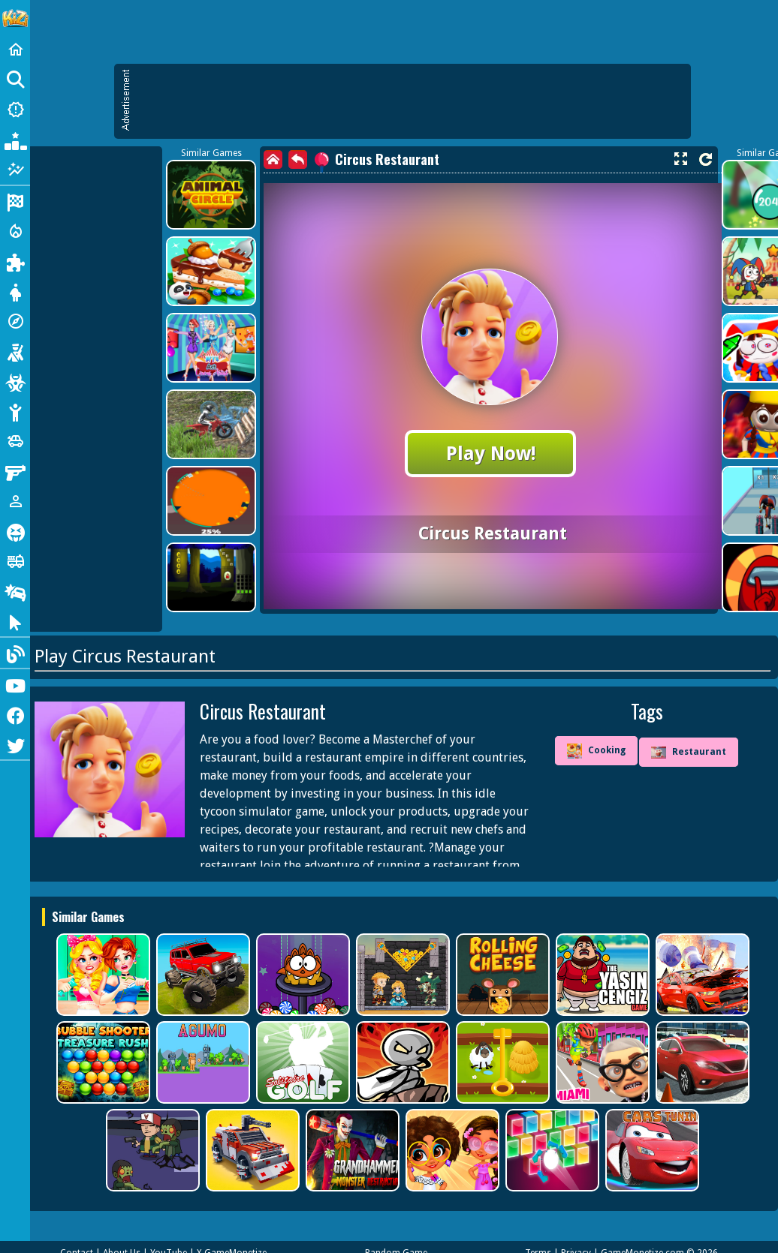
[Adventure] (15, 321)
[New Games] (15, 110)
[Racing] (15, 201)
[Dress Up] (15, 291)
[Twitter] (15, 744)
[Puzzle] (15, 261)
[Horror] (15, 531)
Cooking (596, 751)
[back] (297, 159)
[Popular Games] (15, 140)
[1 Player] (15, 501)
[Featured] (15, 170)
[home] (273, 159)
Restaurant (688, 753)
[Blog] (15, 653)
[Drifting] (15, 591)
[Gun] (15, 471)
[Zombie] (15, 381)
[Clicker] (15, 621)
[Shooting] (15, 351)
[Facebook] (15, 714)
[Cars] (15, 441)
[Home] (15, 50)
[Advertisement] (410, 101)
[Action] (15, 231)
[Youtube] (15, 684)
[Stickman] (15, 411)
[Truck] (15, 561)
